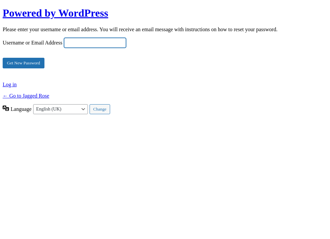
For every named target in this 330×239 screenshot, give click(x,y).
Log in (10, 84)
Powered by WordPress (55, 13)
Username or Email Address (32, 42)
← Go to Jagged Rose (26, 96)
